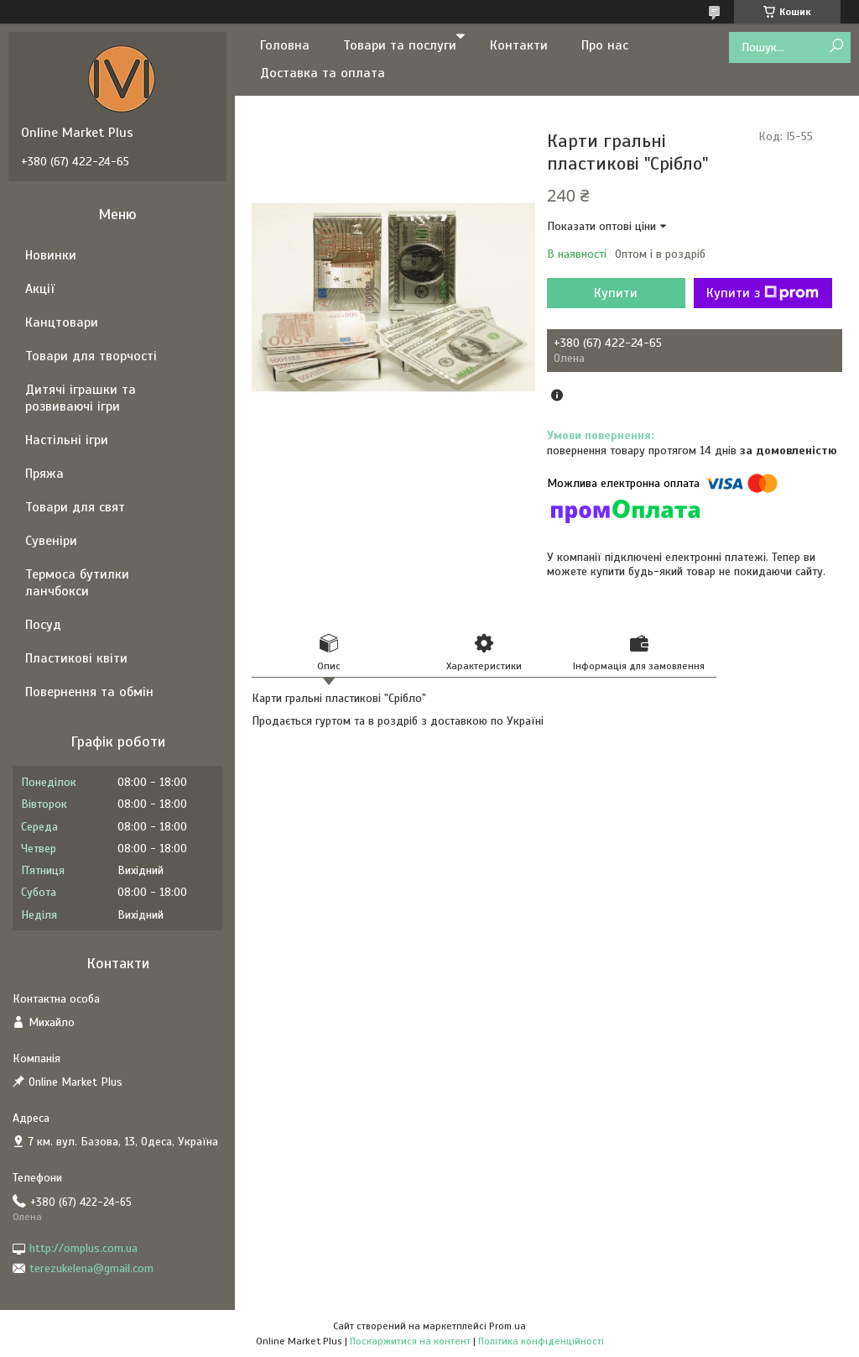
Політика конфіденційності (541, 1341)
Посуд (43, 624)
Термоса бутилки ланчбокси (77, 583)
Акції (40, 288)
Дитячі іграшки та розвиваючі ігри (80, 398)
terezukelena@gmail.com (91, 1268)
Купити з (762, 293)
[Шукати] (836, 46)
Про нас (604, 45)
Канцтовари (61, 322)
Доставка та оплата (322, 73)
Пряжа (44, 473)
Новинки (50, 255)
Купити (616, 293)
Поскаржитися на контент (410, 1341)
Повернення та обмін (89, 692)
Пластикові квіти (76, 658)
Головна (285, 45)
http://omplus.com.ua (83, 1248)
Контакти (519, 45)
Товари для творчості (91, 356)
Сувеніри (51, 540)
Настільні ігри (66, 440)
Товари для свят (75, 507)
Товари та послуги (399, 45)
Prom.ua (507, 1326)
